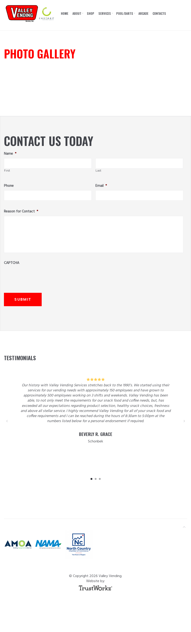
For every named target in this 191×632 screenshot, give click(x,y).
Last (98, 171)
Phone (9, 186)
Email (101, 186)
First (7, 171)
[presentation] (39, 276)
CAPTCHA (11, 263)
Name (10, 153)
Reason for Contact (21, 211)
